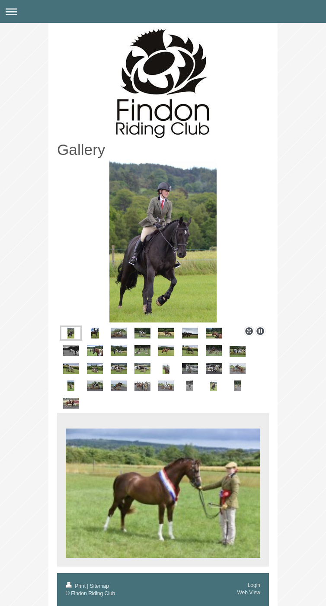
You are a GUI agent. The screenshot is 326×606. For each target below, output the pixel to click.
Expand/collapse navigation (163, 11)
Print (76, 586)
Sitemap (99, 586)
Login (254, 585)
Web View (248, 593)
